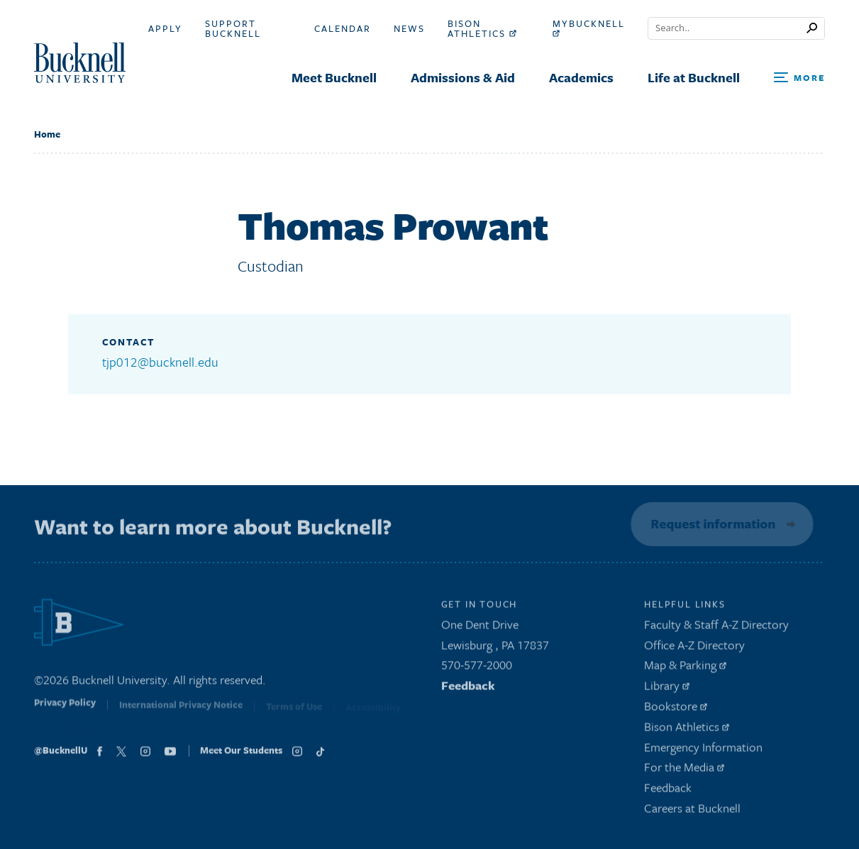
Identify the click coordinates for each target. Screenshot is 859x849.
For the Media (684, 770)
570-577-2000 (476, 668)
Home (47, 134)
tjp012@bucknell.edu (160, 362)
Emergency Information (703, 750)
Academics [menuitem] (581, 77)
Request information (711, 523)
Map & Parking (685, 668)
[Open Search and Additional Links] (799, 78)
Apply (165, 28)
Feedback (468, 689)
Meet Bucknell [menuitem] (334, 77)
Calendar (342, 28)
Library (666, 689)
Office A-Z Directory (694, 648)
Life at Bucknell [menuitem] (694, 77)
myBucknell (589, 27)
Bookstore (675, 709)
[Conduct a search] (727, 28)
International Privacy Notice (181, 711)
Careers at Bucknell (692, 811)
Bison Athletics (482, 28)
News (409, 28)
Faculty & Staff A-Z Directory (716, 627)
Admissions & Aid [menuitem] (463, 77)
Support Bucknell (233, 28)
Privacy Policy (65, 709)
